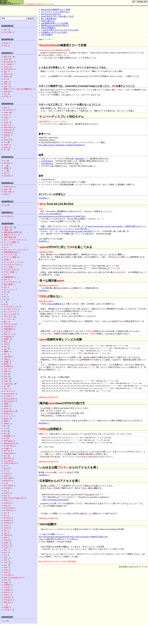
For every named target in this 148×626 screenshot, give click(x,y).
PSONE (7, 163)
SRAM (6, 535)
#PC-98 (7, 451)
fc (4, 483)
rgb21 (6, 82)
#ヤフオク (56, 561)
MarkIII (7, 135)
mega (6, 117)
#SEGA (7, 74)
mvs (5, 496)
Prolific (6, 595)
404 (114, 86)
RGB (6, 59)
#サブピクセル (10, 270)
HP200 (6, 371)
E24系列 (7, 366)
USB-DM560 (46, 163)
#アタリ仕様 (9, 272)
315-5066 (7, 575)
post (5, 565)
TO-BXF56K (46, 161)
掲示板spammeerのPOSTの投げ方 (55, 25)
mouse (6, 67)
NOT (6, 379)
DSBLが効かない (48, 21)
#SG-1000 (8, 192)
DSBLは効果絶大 (48, 28)
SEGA (6, 545)
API (5, 560)
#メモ (6, 245)
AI (43, 166)
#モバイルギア (10, 314)
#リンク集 (8, 267)
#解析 (6, 351)
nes (5, 515)
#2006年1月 (8, 327)
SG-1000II (8, 64)
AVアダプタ (9, 324)
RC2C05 (7, 518)
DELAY (7, 592)
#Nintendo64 (9, 453)
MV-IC (6, 500)
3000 (6, 359)
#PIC (6, 84)
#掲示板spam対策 (62, 50)
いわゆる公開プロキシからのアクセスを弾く (60, 30)
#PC (5, 347)
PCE (5, 553)
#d (5, 304)
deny (42, 203)
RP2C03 (7, 481)
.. (4, 302)
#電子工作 (8, 227)
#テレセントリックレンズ (15, 250)
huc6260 (7, 132)
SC (5, 150)
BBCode (7, 602)
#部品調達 (8, 329)
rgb (5, 349)
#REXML (48, 561)
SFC (5, 137)
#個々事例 (8, 284)
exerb (6, 525)
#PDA (6, 409)
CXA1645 (8, 32)
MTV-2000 (8, 478)
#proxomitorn (9, 394)
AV (5, 94)
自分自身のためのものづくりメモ (39, 4)
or (91, 67)
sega (5, 468)
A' (4, 294)
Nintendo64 (8, 62)
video (6, 476)
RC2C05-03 (8, 510)
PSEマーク (8, 334)
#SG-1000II (8, 486)
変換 (6, 421)
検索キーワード (10, 235)
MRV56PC (79, 159)
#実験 (6, 168)
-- (4, 166)
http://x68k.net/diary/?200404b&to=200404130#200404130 (62, 145)
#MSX (6, 406)
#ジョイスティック (12, 262)
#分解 (6, 361)
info (5, 580)
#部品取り (8, 436)
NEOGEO (8, 130)
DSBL (43, 296)
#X (5, 297)
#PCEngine (8, 441)
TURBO (7, 590)
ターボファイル (10, 309)
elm (5, 513)
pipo (5, 72)
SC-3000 (7, 216)
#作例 (6, 260)
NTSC (6, 548)
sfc (5, 466)
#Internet (7, 176)
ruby (5, 369)
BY (5, 426)
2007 (6, 86)
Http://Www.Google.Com (13, 498)
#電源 (6, 607)
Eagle (6, 582)
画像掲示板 (8, 277)
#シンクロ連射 (10, 242)
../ (4, 605)
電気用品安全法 (10, 252)
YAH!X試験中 (47, 35)
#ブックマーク (10, 312)
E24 (5, 173)
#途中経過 (43, 122)
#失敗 (6, 404)
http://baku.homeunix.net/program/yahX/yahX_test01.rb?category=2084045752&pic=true (73, 537)
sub (70, 71)
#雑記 (6, 364)
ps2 (5, 287)
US (5, 142)
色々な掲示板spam (49, 19)
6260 (6, 147)
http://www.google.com (13, 577)
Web (59, 529)
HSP (5, 568)
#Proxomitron (9, 399)
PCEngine (7, 600)
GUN (6, 570)
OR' (5, 354)
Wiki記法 (7, 337)
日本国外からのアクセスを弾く (54, 32)
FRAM (6, 540)
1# (5, 120)
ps (4, 161)
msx (5, 108)
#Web (52, 50)
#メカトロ (8, 391)
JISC (5, 550)
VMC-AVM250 (10, 463)
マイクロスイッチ (11, 265)
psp (5, 491)
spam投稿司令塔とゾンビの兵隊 (54, 23)
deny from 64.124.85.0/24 (51, 14)
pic (40, 542)
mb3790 (7, 92)
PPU (5, 46)
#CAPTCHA (9, 446)
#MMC (6, 424)
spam (50, 76)
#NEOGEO (8, 127)
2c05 (5, 332)
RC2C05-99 (8, 508)
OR (73, 163)
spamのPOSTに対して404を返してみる (57, 16)
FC (5, 471)
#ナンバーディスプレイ (58, 122)
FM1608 (7, 488)
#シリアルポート (11, 282)
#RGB (6, 77)
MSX (6, 43)
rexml (6, 528)
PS (5, 205)
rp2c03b (7, 503)
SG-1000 (7, 461)
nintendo (7, 597)
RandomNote (48, 45)
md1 (5, 279)
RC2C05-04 (8, 110)
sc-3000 (7, 396)
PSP (5, 538)
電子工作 (7, 57)
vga (5, 533)
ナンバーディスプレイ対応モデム (55, 12)
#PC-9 (6, 125)
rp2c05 (6, 493)
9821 (6, 342)
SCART (7, 587)
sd (4, 438)
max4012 (7, 520)
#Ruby (41, 561)
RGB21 (7, 414)
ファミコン (8, 255)
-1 (97, 185)
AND (6, 381)
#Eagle (6, 448)
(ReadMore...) (44, 198)
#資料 (6, 230)
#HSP (6, 145)
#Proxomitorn (9, 401)
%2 (5, 275)
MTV (6, 558)
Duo (5, 530)
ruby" (6, 389)
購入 (6, 322)
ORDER (7, 585)
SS (5, 79)
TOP (5, 563)
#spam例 (7, 356)
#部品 (6, 339)
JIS (5, 555)
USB (5, 572)
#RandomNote (44, 50)
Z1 (5, 247)
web (5, 374)
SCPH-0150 (8, 69)
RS (5, 433)
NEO (6, 194)
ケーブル (7, 319)
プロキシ (46, 434)
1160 (5, 344)
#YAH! (64, 561)
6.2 (60, 495)
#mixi (6, 115)
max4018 (7, 523)
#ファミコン (9, 289)
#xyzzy (6, 473)
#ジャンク (8, 416)
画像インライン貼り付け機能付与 (18, 89)
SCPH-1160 (8, 187)
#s (4, 299)
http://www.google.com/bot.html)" (56, 500)
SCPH (6, 96)
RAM (6, 122)
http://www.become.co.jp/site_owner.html (76, 231)
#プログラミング (11, 307)
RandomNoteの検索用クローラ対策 (55, 9)
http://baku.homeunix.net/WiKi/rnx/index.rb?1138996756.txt (62, 216)
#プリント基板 (10, 257)
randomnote (8, 384)
